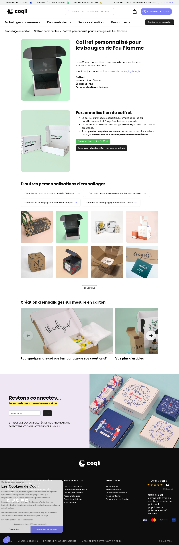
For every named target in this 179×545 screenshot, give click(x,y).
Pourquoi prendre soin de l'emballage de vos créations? (64, 358)
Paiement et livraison (116, 492)
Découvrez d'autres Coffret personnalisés (101, 148)
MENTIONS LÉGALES (28, 541)
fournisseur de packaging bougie (121, 71)
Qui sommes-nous (73, 486)
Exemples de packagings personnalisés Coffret (111, 202)
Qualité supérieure (73, 499)
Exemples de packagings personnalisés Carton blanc (117, 193)
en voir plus (89, 288)
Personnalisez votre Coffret (93, 141)
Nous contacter (113, 496)
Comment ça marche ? (75, 489)
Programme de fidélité (117, 499)
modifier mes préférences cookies (102, 541)
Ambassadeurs (113, 489)
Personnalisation (72, 496)
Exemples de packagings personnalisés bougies (51, 202)
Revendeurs (112, 486)
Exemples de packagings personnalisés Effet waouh (52, 193)
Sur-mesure (70, 502)
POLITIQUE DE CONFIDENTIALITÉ (59, 541)
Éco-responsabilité (73, 492)
